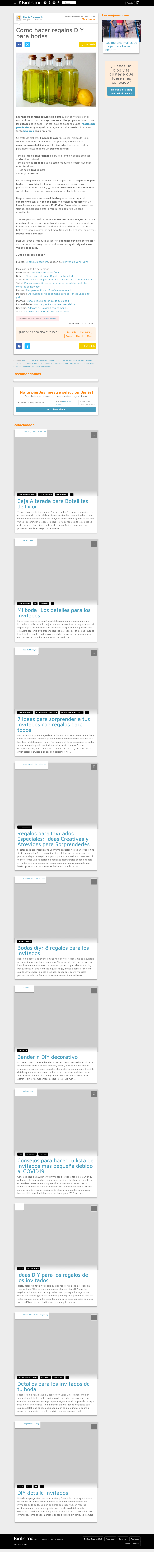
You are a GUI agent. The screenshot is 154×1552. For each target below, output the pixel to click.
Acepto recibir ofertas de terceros (87, 402)
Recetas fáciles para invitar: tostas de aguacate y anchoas (59, 279)
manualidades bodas (56, 360)
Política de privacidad (93, 1539)
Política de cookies (131, 1544)
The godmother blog (31, 1423)
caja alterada (61, 494)
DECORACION (23, 1050)
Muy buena (85, 332)
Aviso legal (110, 1539)
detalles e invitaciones (41, 366)
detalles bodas (19, 363)
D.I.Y (28, 1486)
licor (42, 363)
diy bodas (30, 360)
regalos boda (71, 360)
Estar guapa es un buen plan (34, 432)
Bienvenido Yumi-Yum (75, 261)
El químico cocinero (37, 261)
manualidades (41, 360)
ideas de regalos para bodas (71, 712)
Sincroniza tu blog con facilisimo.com (121, 91)
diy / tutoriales (33, 1268)
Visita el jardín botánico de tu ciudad (47, 300)
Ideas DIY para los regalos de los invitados (52, 1277)
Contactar (123, 1539)
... (71, 494)
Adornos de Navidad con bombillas (48, 307)
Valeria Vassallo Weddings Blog (35, 1314)
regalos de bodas (25, 712)
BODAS (21, 1486)
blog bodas (45, 1377)
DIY (35, 603)
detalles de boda (25, 827)
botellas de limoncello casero (82, 363)
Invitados (44, 603)
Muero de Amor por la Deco (34, 878)
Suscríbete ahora (56, 409)
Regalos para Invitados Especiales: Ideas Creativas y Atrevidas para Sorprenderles (53, 838)
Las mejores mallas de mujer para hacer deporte (121, 46)
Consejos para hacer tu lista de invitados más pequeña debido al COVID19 (55, 1165)
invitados (43, 1154)
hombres (29, 130)
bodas (21, 1268)
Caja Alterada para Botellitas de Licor (52, 504)
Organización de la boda (28, 1377)
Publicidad (135, 1539)
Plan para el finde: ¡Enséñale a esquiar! (48, 290)
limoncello (49, 363)
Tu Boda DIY (27, 987)
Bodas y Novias (29, 1091)
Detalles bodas (24, 603)
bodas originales (46, 494)
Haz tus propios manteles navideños (54, 304)
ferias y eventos (25, 941)
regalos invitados (85, 360)
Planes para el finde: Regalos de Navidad (49, 275)
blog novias (58, 1377)
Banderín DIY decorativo (47, 1057)
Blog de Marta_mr (30, 650)
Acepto (63, 402)
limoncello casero (62, 363)
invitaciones (30, 1154)
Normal (79, 336)
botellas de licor (33, 363)
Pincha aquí (51, 318)
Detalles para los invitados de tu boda (53, 1386)
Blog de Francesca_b (33, 17)
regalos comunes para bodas (46, 712)
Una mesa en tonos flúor (45, 272)
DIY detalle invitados (42, 1492)
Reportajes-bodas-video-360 (35, 764)
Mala (89, 336)
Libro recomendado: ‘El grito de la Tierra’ (46, 311)
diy (23, 360)
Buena (69, 336)
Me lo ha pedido (29, 541)
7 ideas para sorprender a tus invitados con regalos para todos (53, 724)
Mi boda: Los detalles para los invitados (54, 613)
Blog (20, 1154)
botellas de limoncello (22, 366)
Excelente (71, 332)
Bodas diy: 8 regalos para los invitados (53, 950)
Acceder (130, 3)
